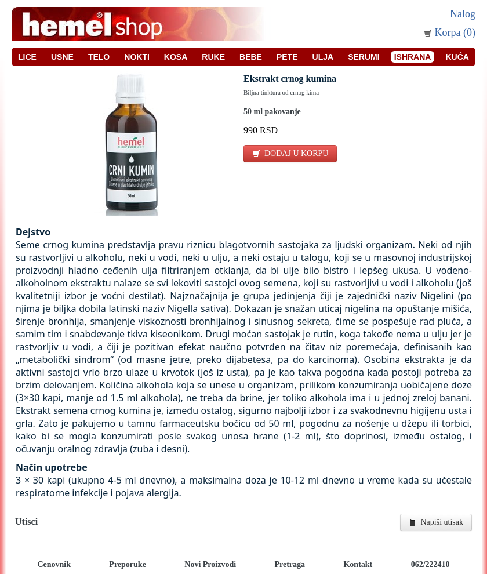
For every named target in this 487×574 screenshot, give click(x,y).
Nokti (137, 56)
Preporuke (127, 564)
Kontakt (357, 564)
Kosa (175, 56)
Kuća (456, 56)
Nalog (462, 14)
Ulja (323, 56)
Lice (27, 56)
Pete (287, 56)
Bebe (250, 56)
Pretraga (289, 564)
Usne (62, 56)
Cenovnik (54, 564)
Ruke (213, 56)
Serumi (363, 56)
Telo (99, 56)
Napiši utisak (436, 522)
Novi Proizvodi (210, 564)
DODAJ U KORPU (290, 153)
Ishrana (412, 56)
